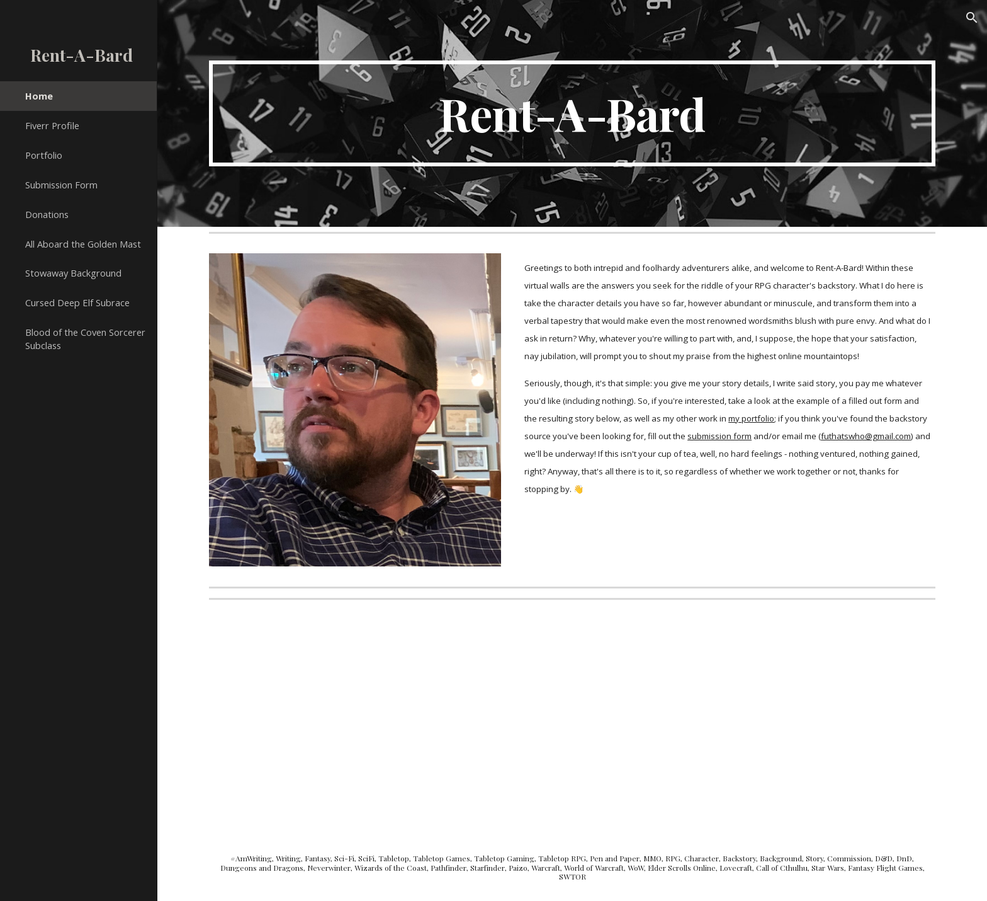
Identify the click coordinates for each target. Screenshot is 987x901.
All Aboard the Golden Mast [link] (83, 244)
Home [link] (39, 95)
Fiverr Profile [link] (52, 125)
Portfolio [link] (43, 155)
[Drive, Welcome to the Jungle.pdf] (758, 718)
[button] (972, 18)
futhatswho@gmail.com (866, 436)
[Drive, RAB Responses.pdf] (386, 718)
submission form (719, 436)
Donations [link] (47, 214)
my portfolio (751, 418)
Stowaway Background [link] (73, 273)
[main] (572, 113)
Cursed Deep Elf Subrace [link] (77, 302)
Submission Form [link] (61, 184)
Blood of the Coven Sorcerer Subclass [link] (85, 339)
